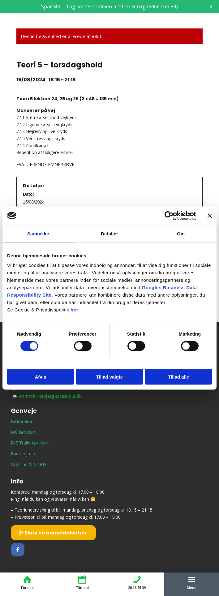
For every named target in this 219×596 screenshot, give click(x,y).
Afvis (40, 376)
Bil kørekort (22, 421)
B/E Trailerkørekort (30, 443)
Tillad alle (178, 376)
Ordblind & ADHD (28, 464)
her (74, 309)
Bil (173, 6)
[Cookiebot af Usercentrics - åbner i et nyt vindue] (169, 215)
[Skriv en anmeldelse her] (53, 532)
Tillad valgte (109, 376)
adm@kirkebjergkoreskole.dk (50, 396)
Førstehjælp (23, 454)
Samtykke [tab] (38, 233)
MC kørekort (23, 432)
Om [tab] (181, 233)
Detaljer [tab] (109, 233)
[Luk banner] (210, 215)
